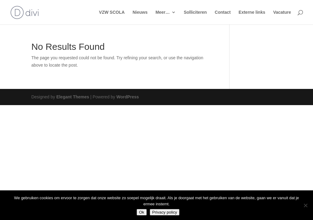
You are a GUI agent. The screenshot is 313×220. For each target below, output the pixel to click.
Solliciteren (195, 12)
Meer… (163, 12)
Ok (141, 212)
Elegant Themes (72, 96)
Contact (223, 12)
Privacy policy (164, 212)
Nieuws (140, 12)
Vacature (282, 12)
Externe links (252, 12)
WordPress (127, 96)
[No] (305, 205)
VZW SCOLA (112, 12)
